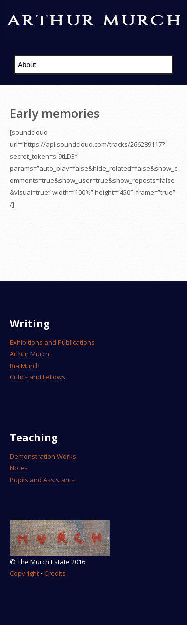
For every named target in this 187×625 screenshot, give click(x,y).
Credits (55, 573)
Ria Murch (25, 365)
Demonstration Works (43, 456)
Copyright (24, 573)
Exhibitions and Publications (52, 342)
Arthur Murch (29, 353)
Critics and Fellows (37, 377)
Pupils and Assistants (42, 479)
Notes (19, 467)
